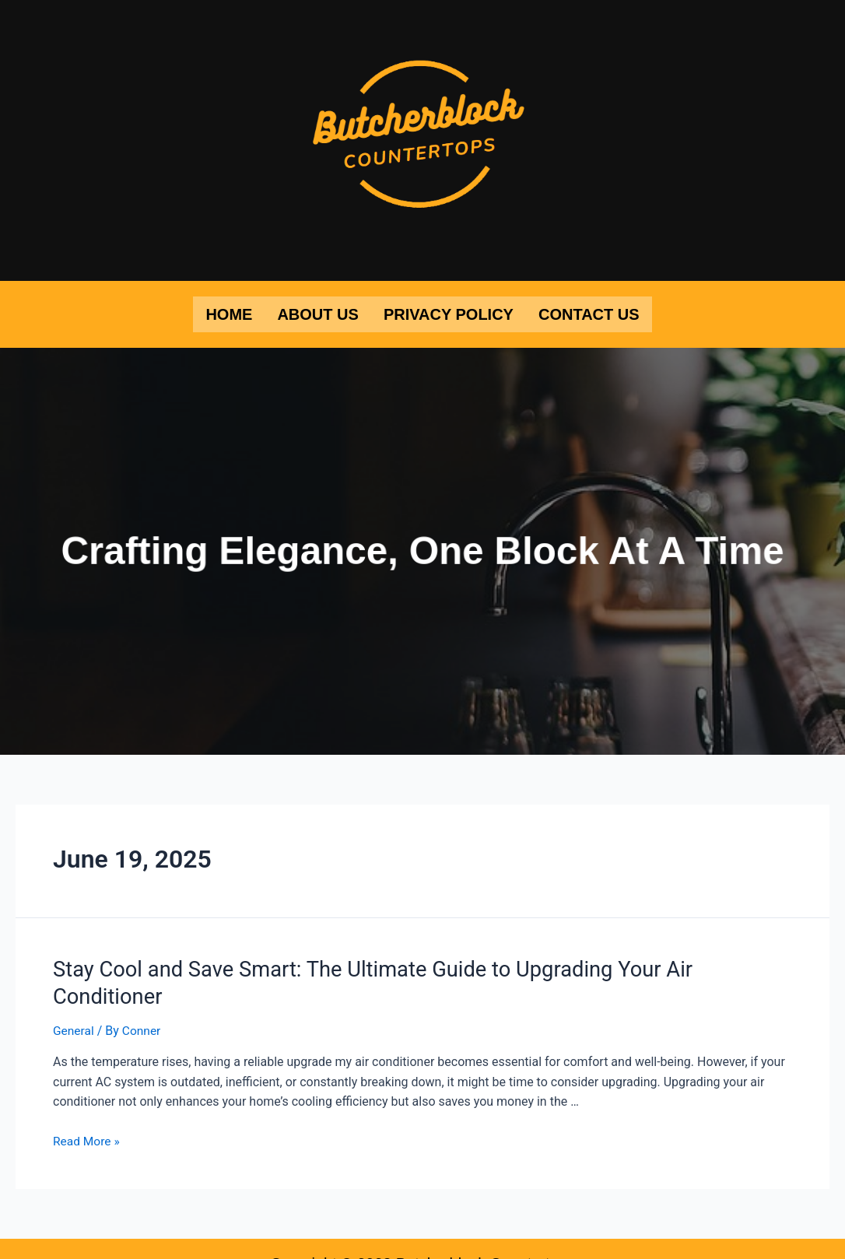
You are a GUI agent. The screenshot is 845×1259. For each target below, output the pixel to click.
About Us (317, 313)
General (74, 999)
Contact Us (589, 313)
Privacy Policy (449, 313)
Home (228, 313)
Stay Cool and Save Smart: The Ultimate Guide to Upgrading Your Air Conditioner (412, 967)
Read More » (87, 1110)
